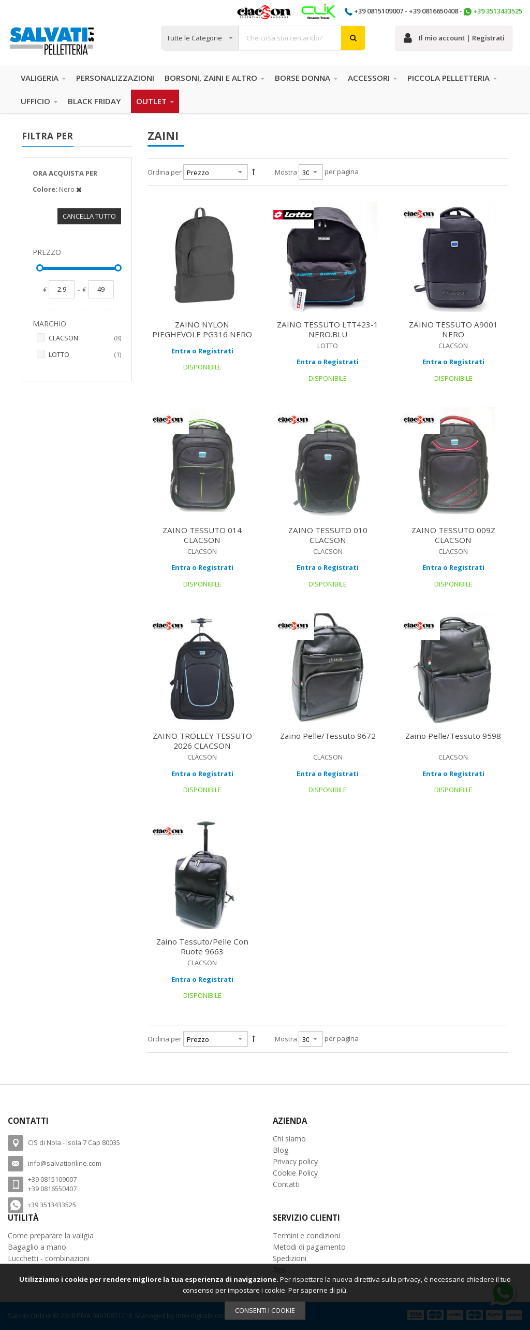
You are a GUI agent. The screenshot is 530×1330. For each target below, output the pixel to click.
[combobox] (263, 38)
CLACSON (85, 338)
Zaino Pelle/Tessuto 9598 (453, 736)
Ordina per (165, 172)
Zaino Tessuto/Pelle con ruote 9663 (202, 946)
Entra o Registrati (202, 350)
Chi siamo (289, 1138)
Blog (281, 1150)
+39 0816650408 (433, 11)
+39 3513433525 (497, 11)
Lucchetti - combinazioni (49, 1258)
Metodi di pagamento (309, 1247)
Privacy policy (295, 1161)
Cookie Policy (295, 1173)
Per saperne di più (317, 1290)
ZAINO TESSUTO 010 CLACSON (327, 535)
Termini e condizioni (306, 1235)
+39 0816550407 (52, 1188)
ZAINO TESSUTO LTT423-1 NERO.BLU (327, 329)
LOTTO (85, 355)
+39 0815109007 (378, 11)
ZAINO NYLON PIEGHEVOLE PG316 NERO (202, 329)
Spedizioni (289, 1258)
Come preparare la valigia (51, 1235)
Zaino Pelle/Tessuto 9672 (328, 736)
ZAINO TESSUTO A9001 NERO (453, 329)
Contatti (286, 1184)
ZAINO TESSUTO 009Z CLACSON (453, 535)
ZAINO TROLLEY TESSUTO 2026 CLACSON (202, 741)
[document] (265, 1297)
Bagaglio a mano (37, 1247)
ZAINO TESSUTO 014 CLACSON (202, 535)
